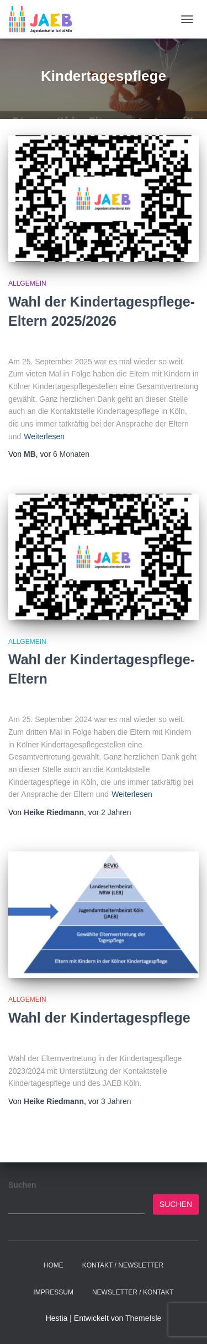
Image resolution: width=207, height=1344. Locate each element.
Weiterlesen (44, 436)
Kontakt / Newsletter (123, 1265)
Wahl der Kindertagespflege (99, 1017)
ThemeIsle (143, 1318)
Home (53, 1265)
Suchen (22, 1185)
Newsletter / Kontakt (133, 1292)
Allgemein (27, 283)
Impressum (53, 1292)
